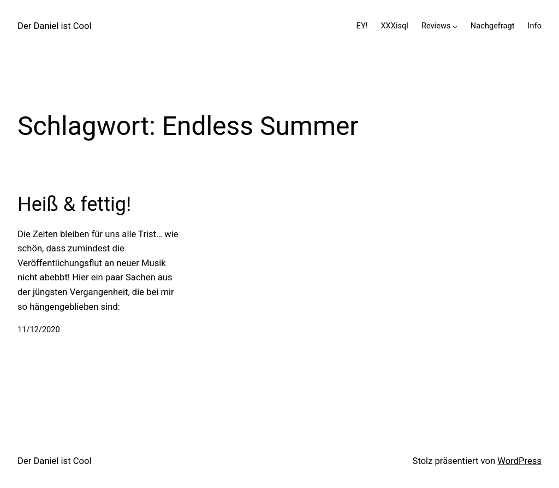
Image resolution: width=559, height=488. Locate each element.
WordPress (519, 461)
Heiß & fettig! (74, 204)
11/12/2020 (38, 329)
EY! (362, 26)
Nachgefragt (493, 26)
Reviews (436, 26)
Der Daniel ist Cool (54, 26)
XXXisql (394, 26)
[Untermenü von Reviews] (455, 25)
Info (535, 26)
